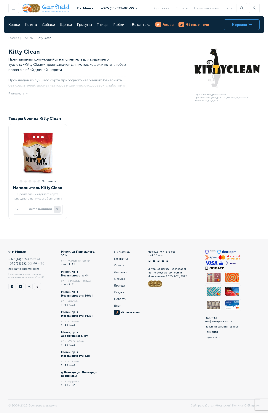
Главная (13, 38)
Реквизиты (211, 331)
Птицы (102, 24)
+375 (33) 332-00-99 (119, 8)
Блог (229, 8)
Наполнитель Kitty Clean (38, 187)
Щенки (66, 24)
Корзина (242, 24)
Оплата (182, 8)
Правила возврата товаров (222, 326)
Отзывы (119, 278)
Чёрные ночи (193, 24)
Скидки (119, 292)
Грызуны (84, 24)
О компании (122, 252)
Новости (120, 298)
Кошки (14, 24)
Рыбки (118, 24)
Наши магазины (206, 8)
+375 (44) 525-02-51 (22, 259)
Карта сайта (212, 336)
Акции (164, 24)
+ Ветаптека (139, 24)
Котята (31, 24)
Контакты (121, 258)
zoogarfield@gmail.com (23, 268)
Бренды (28, 38)
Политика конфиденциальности (218, 319)
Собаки (48, 24)
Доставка (161, 8)
